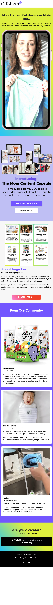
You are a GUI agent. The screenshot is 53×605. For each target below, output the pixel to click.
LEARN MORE (26, 210)
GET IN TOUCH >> (26, 297)
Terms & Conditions (31, 558)
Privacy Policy (19, 558)
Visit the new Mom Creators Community (26, 541)
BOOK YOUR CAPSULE (26, 203)
